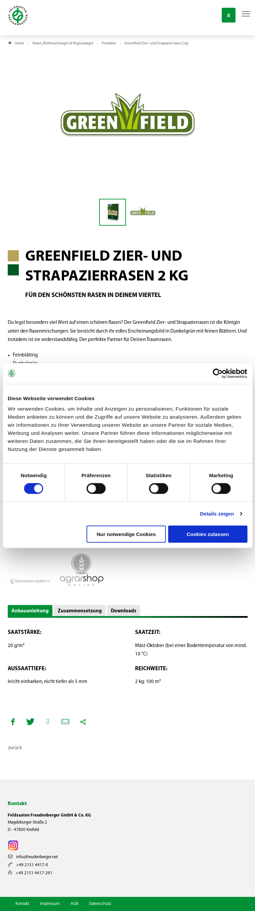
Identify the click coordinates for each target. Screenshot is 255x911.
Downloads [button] (123, 611)
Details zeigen (217, 513)
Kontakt (22, 904)
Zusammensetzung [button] (80, 611)
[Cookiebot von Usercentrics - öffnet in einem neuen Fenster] (217, 373)
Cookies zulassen (207, 534)
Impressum (50, 904)
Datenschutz (100, 904)
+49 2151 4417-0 (28, 865)
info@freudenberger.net (33, 857)
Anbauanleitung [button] (30, 611)
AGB (74, 904)
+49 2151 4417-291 (30, 873)
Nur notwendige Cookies (126, 534)
